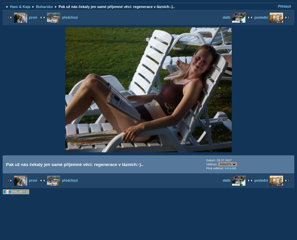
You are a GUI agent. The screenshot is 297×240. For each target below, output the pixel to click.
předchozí (62, 17)
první (25, 17)
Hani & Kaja (20, 7)
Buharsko (44, 7)
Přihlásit (284, 6)
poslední (268, 17)
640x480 (230, 168)
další (234, 17)
